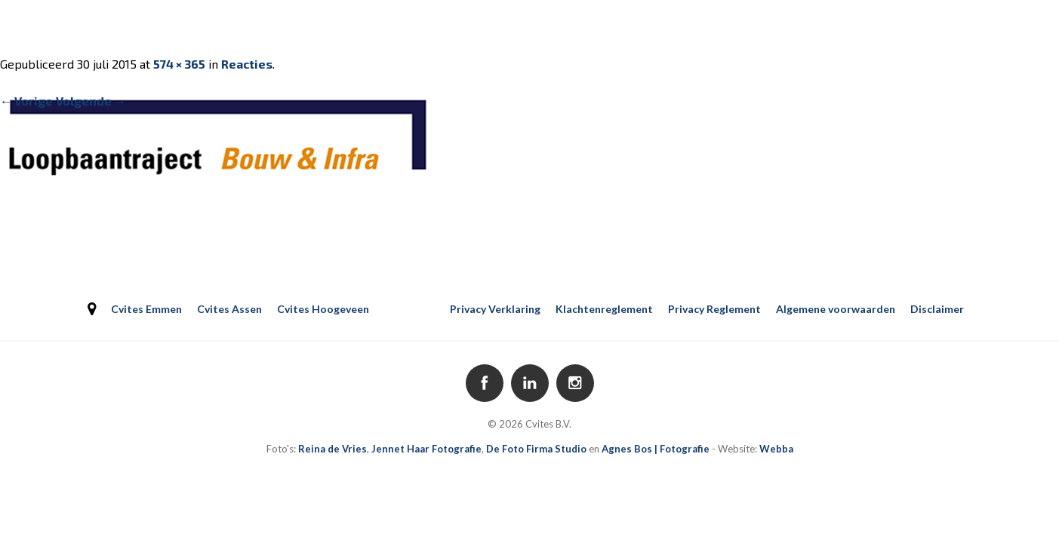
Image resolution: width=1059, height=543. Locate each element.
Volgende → (91, 101)
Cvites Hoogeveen (323, 308)
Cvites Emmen (146, 308)
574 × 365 (179, 64)
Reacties (246, 64)
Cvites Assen (229, 308)
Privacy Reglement (714, 308)
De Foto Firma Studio (536, 449)
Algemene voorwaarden (835, 308)
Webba (776, 449)
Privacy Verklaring (495, 308)
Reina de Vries (332, 449)
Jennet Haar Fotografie (426, 449)
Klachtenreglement (604, 308)
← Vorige (26, 101)
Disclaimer (937, 308)
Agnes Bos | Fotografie (656, 449)
